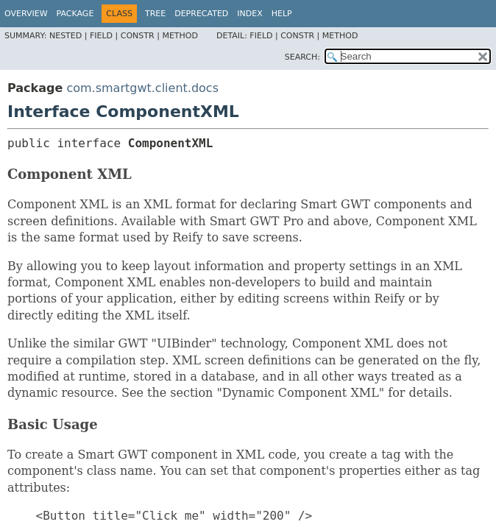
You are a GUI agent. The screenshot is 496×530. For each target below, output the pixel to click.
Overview (26, 13)
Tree (155, 13)
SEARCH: (302, 57)
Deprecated (201, 13)
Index (249, 13)
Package (75, 13)
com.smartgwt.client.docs (142, 88)
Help (282, 13)
